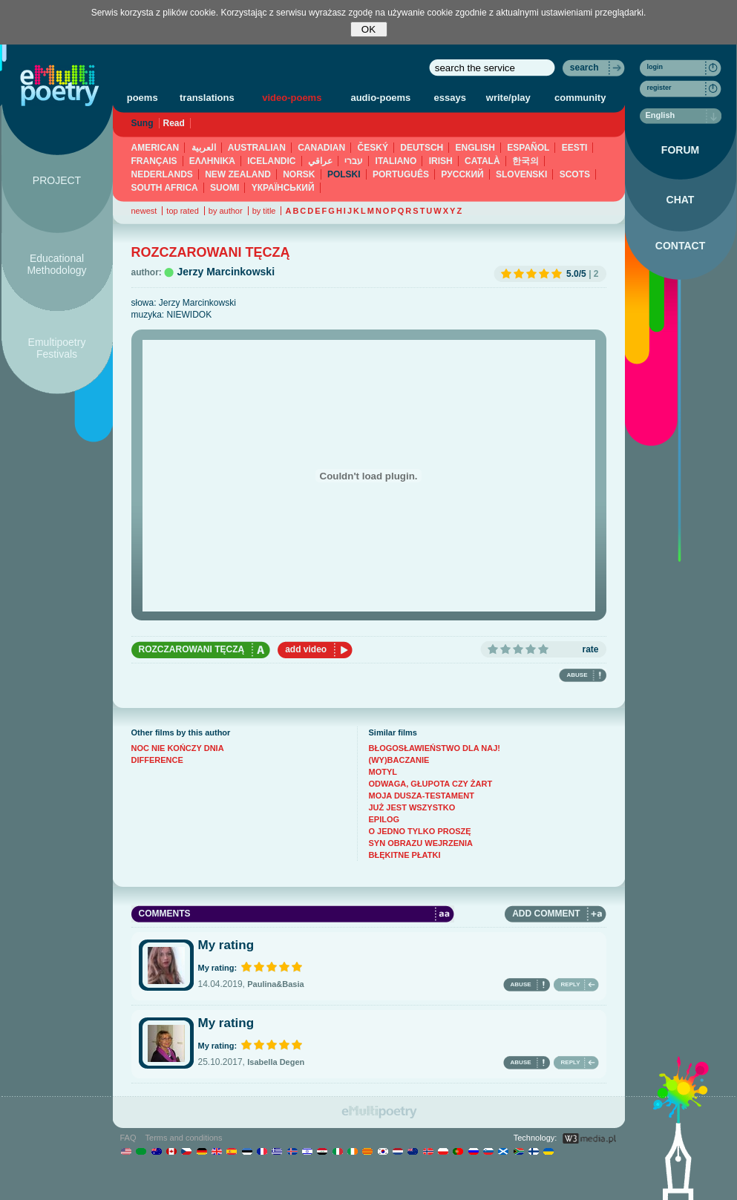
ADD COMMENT (546, 913)
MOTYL (383, 771)
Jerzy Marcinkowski (226, 272)
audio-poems (380, 97)
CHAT (680, 200)
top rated (182, 210)
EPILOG (384, 819)
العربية (203, 147)
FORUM (680, 150)
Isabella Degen (275, 1062)
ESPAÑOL (528, 147)
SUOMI (224, 188)
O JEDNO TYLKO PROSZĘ (420, 831)
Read (174, 123)
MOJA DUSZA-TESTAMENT (421, 795)
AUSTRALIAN (257, 147)
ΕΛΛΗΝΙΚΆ (212, 161)
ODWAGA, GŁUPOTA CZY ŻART (431, 783)
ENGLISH (475, 147)
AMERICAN (155, 147)
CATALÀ (482, 161)
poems (142, 97)
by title (264, 210)
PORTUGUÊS (401, 174)
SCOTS (575, 174)
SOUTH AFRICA (164, 188)
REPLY (570, 984)
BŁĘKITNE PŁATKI (405, 854)
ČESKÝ (373, 147)
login (655, 67)
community (580, 97)
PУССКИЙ (462, 174)
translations (207, 97)
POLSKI (344, 174)
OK (368, 29)
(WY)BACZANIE (399, 759)
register (659, 87)
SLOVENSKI (521, 174)
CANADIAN (321, 147)
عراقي (320, 161)
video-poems (291, 97)
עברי (353, 161)
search (584, 67)
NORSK (299, 174)
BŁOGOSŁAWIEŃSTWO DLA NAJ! (434, 748)
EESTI (575, 147)
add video (306, 649)
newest (144, 210)
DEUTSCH (421, 147)
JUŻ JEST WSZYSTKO (412, 807)
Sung (142, 123)
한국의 (525, 161)
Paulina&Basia (275, 984)
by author (226, 210)
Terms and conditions (184, 1137)
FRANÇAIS (154, 161)
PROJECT (57, 180)
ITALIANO (396, 161)
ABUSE (576, 675)
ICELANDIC (271, 161)
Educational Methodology (56, 264)
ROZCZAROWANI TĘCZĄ (192, 649)
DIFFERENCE (157, 759)
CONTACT (680, 246)
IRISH (441, 161)
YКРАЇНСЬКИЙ (283, 188)
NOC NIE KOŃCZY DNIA (177, 748)
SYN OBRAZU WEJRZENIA (421, 843)
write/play (508, 97)
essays (450, 97)
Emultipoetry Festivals (57, 348)
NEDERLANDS (162, 174)
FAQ (128, 1137)
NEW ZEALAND (238, 174)
